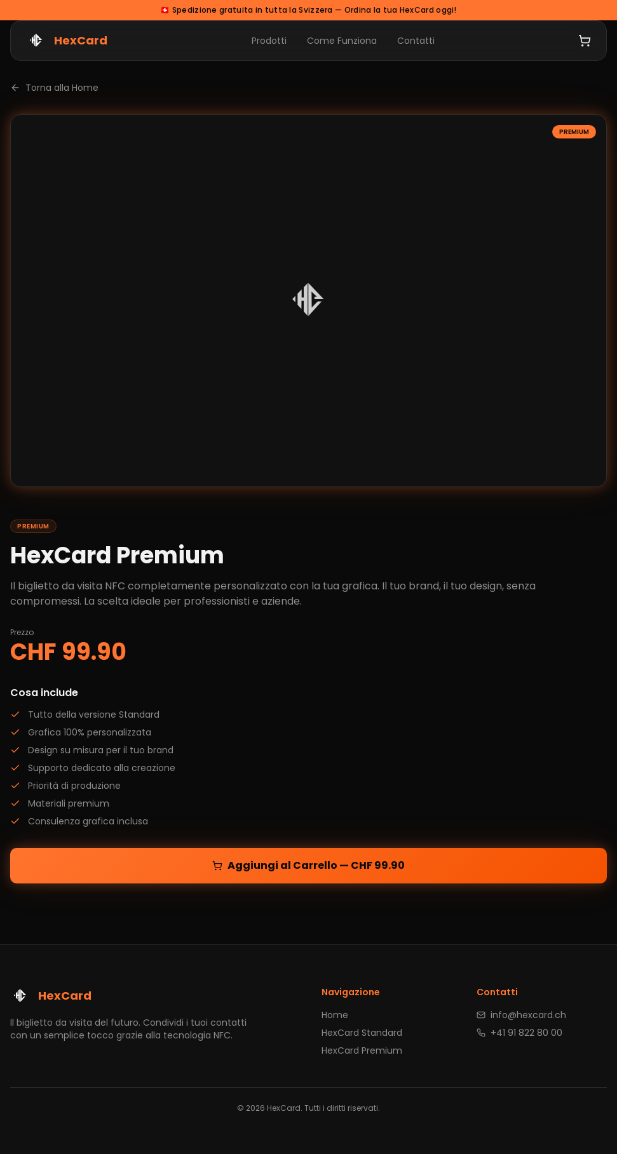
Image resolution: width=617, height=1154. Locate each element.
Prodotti (269, 40)
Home (335, 1015)
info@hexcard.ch (521, 1015)
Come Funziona (342, 40)
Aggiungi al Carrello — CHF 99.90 (308, 865)
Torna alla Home (54, 87)
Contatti (416, 40)
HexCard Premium (362, 1050)
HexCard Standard (362, 1032)
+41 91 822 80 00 (519, 1032)
